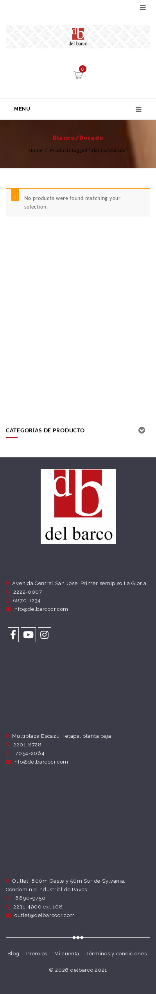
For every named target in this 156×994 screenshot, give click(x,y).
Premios (36, 954)
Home (35, 150)
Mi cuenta (66, 954)
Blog (13, 954)
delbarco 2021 (88, 970)
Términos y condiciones (116, 954)
